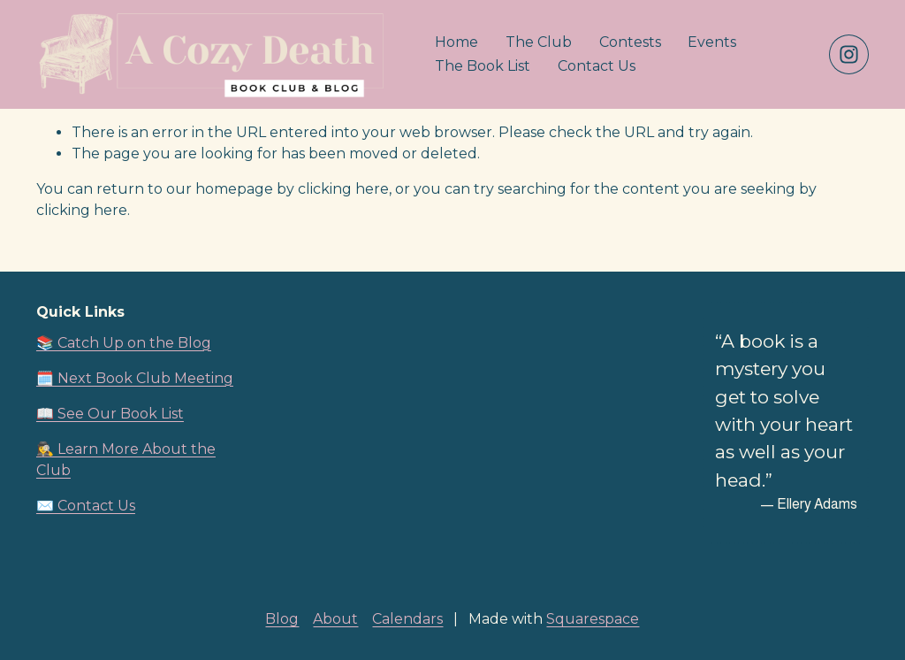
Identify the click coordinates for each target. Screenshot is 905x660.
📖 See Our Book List (110, 413)
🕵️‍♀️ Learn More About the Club (126, 460)
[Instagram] (849, 54)
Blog (282, 618)
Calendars (407, 618)
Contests (630, 42)
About (335, 618)
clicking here (343, 188)
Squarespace (592, 618)
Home (456, 42)
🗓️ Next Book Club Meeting (134, 378)
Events (712, 42)
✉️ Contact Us (85, 505)
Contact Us (596, 66)
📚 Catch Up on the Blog (123, 342)
